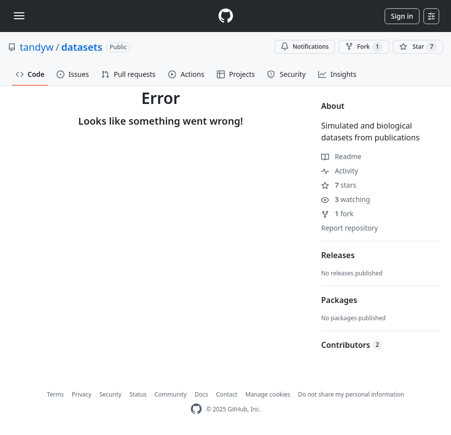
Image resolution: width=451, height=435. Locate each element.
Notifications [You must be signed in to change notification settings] (305, 46)
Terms (55, 394)
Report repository (349, 228)
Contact (226, 394)
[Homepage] (226, 16)
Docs (202, 394)
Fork (363, 47)
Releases (338, 255)
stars (338, 185)
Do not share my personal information (351, 394)
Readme (341, 156)
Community (170, 394)
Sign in (402, 16)
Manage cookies (267, 394)
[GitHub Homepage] (196, 409)
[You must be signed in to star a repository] (418, 47)
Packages (339, 300)
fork (337, 213)
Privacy (81, 394)
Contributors (352, 344)
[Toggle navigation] (19, 15)
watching (345, 199)
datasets (81, 47)
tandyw (37, 47)
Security (110, 394)
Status (138, 394)
